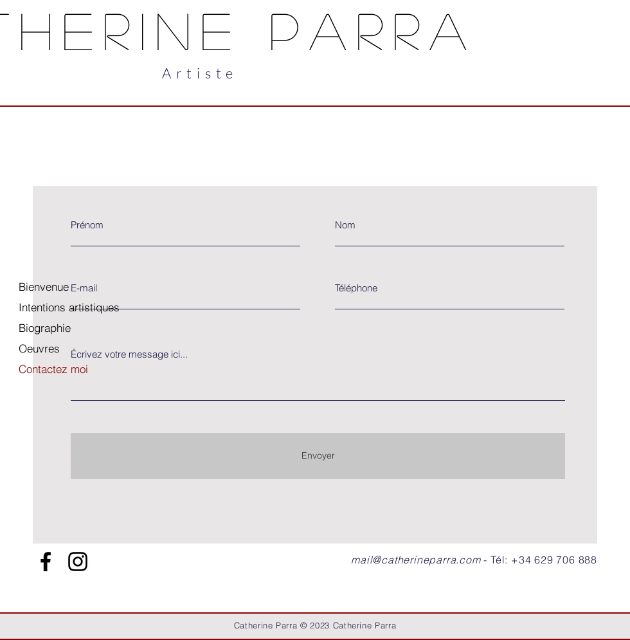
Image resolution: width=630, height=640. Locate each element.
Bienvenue (44, 286)
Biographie (45, 327)
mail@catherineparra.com (415, 559)
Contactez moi (53, 369)
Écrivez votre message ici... (129, 354)
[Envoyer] (318, 456)
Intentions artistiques (69, 307)
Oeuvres (39, 348)
